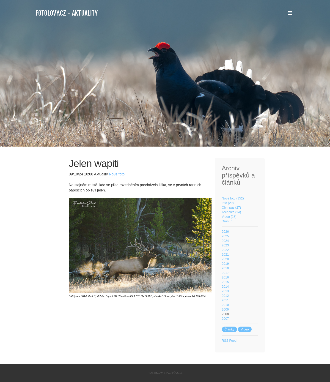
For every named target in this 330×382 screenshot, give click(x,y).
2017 (225, 273)
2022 (225, 250)
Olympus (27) (231, 207)
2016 (225, 277)
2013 (225, 291)
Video (245, 329)
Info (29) (228, 203)
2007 (225, 318)
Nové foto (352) (233, 198)
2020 (225, 259)
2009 (225, 309)
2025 (225, 236)
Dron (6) (228, 221)
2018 (225, 268)
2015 (225, 282)
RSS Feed (229, 340)
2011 (225, 300)
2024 (225, 241)
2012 (225, 295)
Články (229, 329)
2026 (225, 231)
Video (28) (229, 216)
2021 (225, 254)
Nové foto (116, 174)
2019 (225, 263)
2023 (225, 245)
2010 (225, 305)
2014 (225, 286)
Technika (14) (231, 212)
